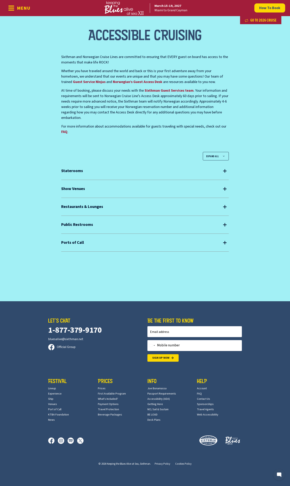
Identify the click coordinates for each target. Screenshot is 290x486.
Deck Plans (154, 420)
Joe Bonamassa (157, 388)
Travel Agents (205, 409)
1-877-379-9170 (75, 330)
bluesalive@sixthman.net (65, 339)
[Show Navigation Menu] (19, 8)
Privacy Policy (162, 464)
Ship (50, 399)
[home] (145, 8)
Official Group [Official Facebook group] (62, 347)
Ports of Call (72, 242)
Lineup (52, 388)
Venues (52, 404)
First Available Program (112, 394)
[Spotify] (72, 440)
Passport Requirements (161, 394)
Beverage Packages (110, 415)
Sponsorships (205, 404)
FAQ (64, 131)
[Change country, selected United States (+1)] (152, 345)
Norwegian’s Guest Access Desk (137, 81)
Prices (102, 388)
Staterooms (72, 170)
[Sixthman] (208, 440)
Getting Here (155, 404)
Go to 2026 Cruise (261, 20)
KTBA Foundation (58, 415)
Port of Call (54, 409)
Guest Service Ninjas (89, 81)
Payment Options (108, 404)
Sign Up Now (163, 358)
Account (202, 388)
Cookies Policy (183, 464)
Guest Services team (169, 90)
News (51, 420)
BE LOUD (152, 415)
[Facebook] (53, 440)
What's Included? (108, 399)
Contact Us (203, 399)
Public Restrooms (77, 224)
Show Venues (73, 188)
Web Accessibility (207, 415)
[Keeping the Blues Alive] (233, 440)
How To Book (269, 7)
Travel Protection (108, 409)
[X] (80, 440)
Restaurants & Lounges (82, 206)
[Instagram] (62, 440)
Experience (55, 394)
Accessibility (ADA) (158, 399)
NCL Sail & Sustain (158, 409)
